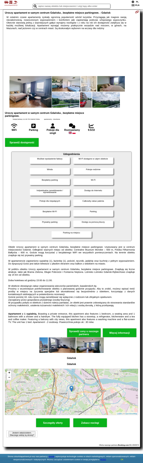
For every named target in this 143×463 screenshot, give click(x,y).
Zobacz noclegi (90, 423)
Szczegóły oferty (53, 423)
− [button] (9, 377)
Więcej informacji (119, 333)
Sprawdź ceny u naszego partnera (83, 333)
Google (52, 456)
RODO (103, 460)
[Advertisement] (71, 53)
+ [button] (9, 373)
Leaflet (119, 414)
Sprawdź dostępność (21, 142)
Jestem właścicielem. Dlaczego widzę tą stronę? (22, 434)
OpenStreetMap (131, 414)
